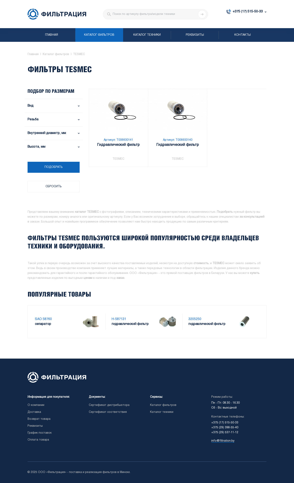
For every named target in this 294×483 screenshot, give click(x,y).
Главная (51, 35)
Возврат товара (39, 419)
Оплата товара (38, 440)
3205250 (194, 319)
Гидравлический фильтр (118, 145)
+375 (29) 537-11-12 (224, 432)
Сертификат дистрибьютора (109, 405)
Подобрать (54, 167)
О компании (36, 405)
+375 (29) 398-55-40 (224, 427)
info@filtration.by (222, 441)
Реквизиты (195, 35)
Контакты (242, 35)
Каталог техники (147, 35)
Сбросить (54, 186)
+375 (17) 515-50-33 (248, 11)
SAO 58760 (43, 319)
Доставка (34, 412)
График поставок (40, 433)
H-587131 (119, 319)
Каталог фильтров (99, 35)
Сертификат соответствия (108, 412)
